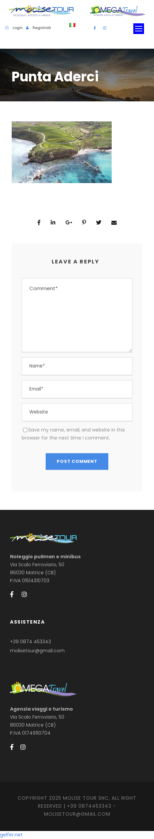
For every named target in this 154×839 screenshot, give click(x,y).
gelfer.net (11, 834)
